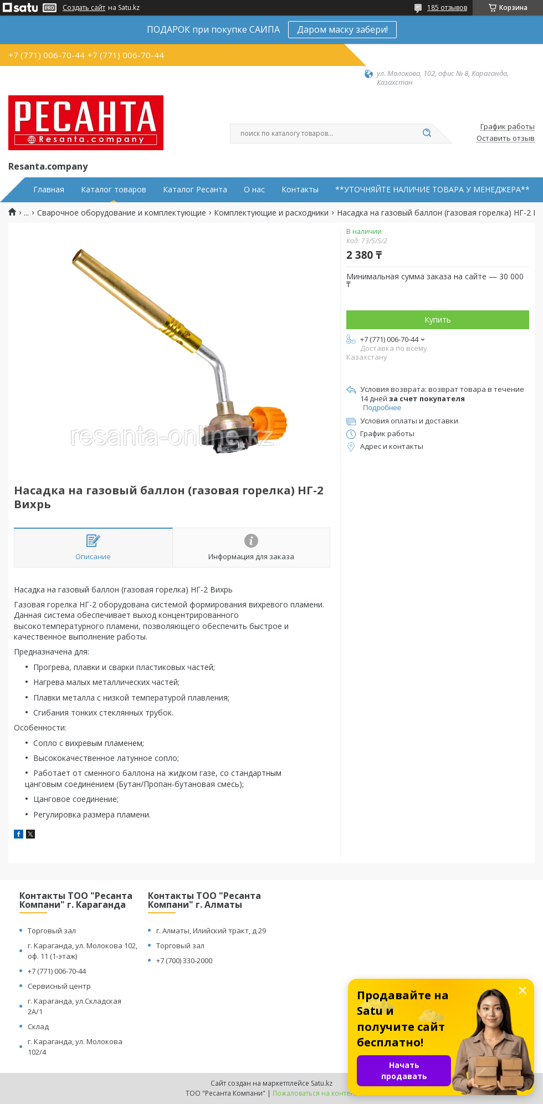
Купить (437, 319)
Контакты (300, 189)
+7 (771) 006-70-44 (57, 971)
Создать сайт (84, 8)
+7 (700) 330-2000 (184, 960)
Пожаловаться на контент (315, 1093)
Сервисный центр (59, 986)
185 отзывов (447, 7)
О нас (254, 189)
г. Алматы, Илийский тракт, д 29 (211, 931)
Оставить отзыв (506, 138)
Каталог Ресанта (195, 189)
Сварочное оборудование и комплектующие (121, 213)
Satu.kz (321, 1083)
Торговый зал (52, 931)
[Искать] (427, 134)
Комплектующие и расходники (271, 213)
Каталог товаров (113, 189)
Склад (38, 1026)
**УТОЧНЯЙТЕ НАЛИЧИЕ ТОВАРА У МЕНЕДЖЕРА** (432, 189)
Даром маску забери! (342, 29)
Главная (48, 189)
